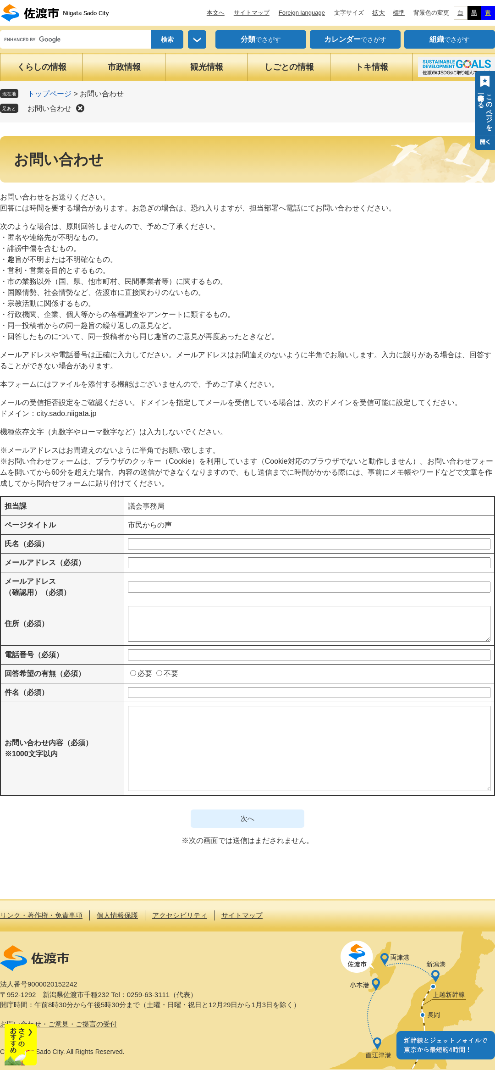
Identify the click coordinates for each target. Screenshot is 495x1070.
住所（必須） (27, 623)
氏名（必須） (27, 544)
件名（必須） (27, 692)
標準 (399, 12)
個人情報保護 (117, 915)
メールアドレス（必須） (45, 562)
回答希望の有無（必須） (45, 673)
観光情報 (206, 67)
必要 (145, 673)
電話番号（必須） (34, 655)
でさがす (261, 39)
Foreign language (302, 12)
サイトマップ (252, 12)
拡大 (378, 13)
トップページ (50, 94)
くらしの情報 (41, 67)
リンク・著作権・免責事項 (41, 915)
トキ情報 (371, 67)
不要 (171, 673)
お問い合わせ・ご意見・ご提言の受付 (58, 1024)
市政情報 (124, 67)
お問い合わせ (50, 108)
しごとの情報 (289, 67)
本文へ (216, 12)
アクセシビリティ (179, 915)
